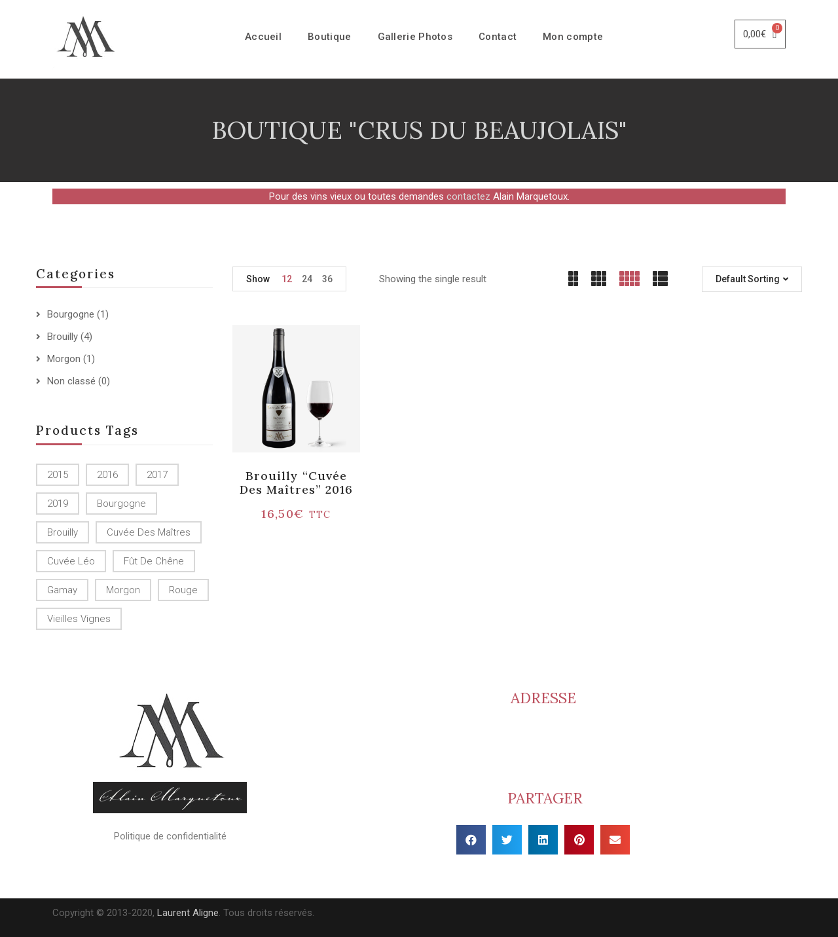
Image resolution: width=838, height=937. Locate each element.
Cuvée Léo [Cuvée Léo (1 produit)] (71, 561)
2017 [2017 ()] (157, 475)
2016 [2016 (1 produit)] (107, 475)
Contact (498, 37)
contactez (468, 196)
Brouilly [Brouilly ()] (62, 532)
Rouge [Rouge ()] (183, 590)
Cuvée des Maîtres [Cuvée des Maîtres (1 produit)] (149, 532)
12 (287, 279)
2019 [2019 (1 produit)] (57, 503)
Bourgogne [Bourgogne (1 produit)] (121, 503)
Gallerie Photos (415, 37)
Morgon (64, 359)
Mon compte (573, 37)
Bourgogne (70, 314)
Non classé (71, 381)
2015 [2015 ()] (57, 475)
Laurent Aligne (188, 913)
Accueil (263, 37)
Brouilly (62, 336)
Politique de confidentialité (170, 836)
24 (307, 279)
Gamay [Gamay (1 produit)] (62, 590)
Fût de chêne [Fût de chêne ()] (154, 561)
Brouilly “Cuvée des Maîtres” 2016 (297, 483)
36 (327, 279)
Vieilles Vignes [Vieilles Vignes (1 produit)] (79, 619)
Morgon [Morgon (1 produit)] (123, 590)
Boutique (329, 37)
